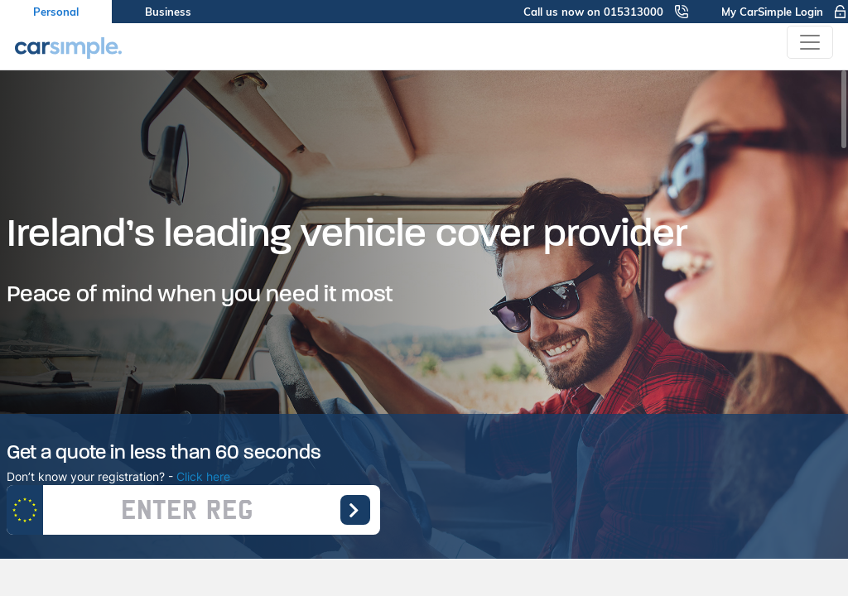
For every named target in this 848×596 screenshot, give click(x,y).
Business (168, 11)
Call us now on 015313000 (605, 11)
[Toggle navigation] (810, 42)
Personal (56, 11)
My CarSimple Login (784, 11)
